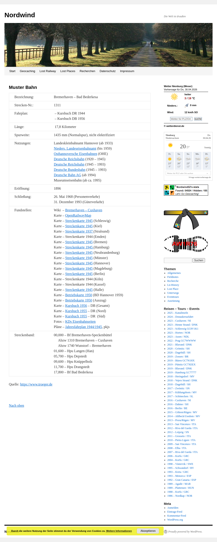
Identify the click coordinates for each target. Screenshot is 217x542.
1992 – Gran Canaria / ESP (181, 479)
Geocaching (27, 71)
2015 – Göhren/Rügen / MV (182, 412)
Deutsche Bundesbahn (69, 170)
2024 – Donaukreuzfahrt (180, 316)
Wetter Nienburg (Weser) (178, 86)
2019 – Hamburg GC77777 (181, 372)
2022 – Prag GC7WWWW (181, 340)
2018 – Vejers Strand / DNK (182, 380)
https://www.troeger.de (36, 384)
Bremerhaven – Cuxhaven (83, 210)
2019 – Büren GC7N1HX (181, 360)
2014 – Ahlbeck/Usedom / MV (183, 416)
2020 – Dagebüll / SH (179, 352)
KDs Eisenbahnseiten (80, 321)
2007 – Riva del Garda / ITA (182, 452)
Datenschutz (108, 71)
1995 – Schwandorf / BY (180, 467)
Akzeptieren (147, 530)
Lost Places (67, 71)
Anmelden (172, 507)
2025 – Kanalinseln (177, 312)
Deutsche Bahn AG (67, 175)
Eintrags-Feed (174, 511)
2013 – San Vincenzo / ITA (181, 424)
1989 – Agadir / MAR (179, 483)
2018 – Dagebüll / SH (179, 384)
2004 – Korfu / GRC (178, 460)
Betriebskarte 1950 (78, 295)
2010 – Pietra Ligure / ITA (181, 440)
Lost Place (172, 288)
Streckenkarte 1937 (79, 231)
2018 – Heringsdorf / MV (181, 376)
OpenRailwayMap (78, 215)
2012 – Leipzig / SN (178, 432)
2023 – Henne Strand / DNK (182, 324)
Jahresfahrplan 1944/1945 (83, 327)
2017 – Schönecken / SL (180, 396)
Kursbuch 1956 (76, 305)
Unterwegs (173, 292)
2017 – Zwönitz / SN (178, 388)
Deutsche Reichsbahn (69, 159)
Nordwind (19, 15)
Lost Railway (48, 71)
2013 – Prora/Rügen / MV (181, 420)
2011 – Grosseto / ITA (179, 436)
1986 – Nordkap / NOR (179, 495)
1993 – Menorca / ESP (179, 475)
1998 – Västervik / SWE (180, 464)
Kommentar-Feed (176, 515)
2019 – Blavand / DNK (179, 368)
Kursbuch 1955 (76, 311)
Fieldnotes (172, 277)
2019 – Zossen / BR (177, 356)
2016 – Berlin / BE (177, 408)
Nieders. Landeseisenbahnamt (75, 148)
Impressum (127, 71)
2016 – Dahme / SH (177, 404)
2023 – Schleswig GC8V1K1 (182, 328)
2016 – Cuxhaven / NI (179, 400)
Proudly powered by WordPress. (185, 531)
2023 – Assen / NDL (178, 336)
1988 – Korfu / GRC (178, 491)
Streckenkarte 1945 (79, 221)
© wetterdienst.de (174, 126)
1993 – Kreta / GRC (178, 471)
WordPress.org (175, 519)
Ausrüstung (173, 300)
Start (12, 71)
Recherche (173, 280)
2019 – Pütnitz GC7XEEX (181, 364)
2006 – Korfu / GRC (178, 456)
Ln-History (173, 284)
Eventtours (173, 296)
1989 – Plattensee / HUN (180, 487)
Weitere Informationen (119, 531)
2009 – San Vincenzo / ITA (181, 444)
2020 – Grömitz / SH (178, 348)
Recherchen (87, 71)
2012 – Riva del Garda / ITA (182, 428)
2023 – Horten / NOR (178, 332)
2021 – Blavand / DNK (179, 344)
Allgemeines (174, 273)
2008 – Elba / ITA (176, 448)
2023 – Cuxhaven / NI (179, 320)
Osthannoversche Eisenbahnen (75, 154)
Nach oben (16, 405)
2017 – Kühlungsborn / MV (182, 392)
